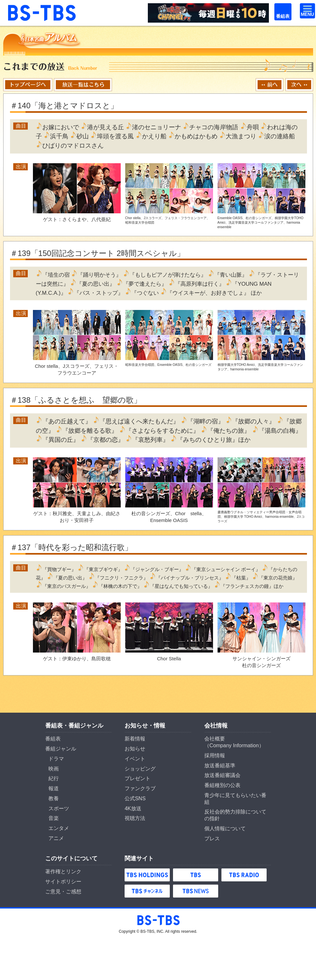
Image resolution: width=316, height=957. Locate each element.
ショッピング (140, 768)
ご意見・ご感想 (63, 891)
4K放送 (133, 808)
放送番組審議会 (222, 775)
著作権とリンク (63, 871)
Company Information (234, 745)
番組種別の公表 (222, 785)
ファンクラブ (140, 788)
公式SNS (135, 798)
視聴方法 (135, 818)
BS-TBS (15, 7)
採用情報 (214, 755)
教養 (53, 798)
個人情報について (225, 828)
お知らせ (135, 748)
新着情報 (135, 738)
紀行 (53, 778)
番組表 (280, 7)
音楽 (53, 818)
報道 (53, 788)
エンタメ (58, 828)
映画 (53, 768)
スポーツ (58, 808)
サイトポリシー (63, 881)
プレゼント (137, 778)
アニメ (56, 838)
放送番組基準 (219, 765)
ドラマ (56, 758)
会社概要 (214, 738)
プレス (212, 838)
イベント (135, 758)
